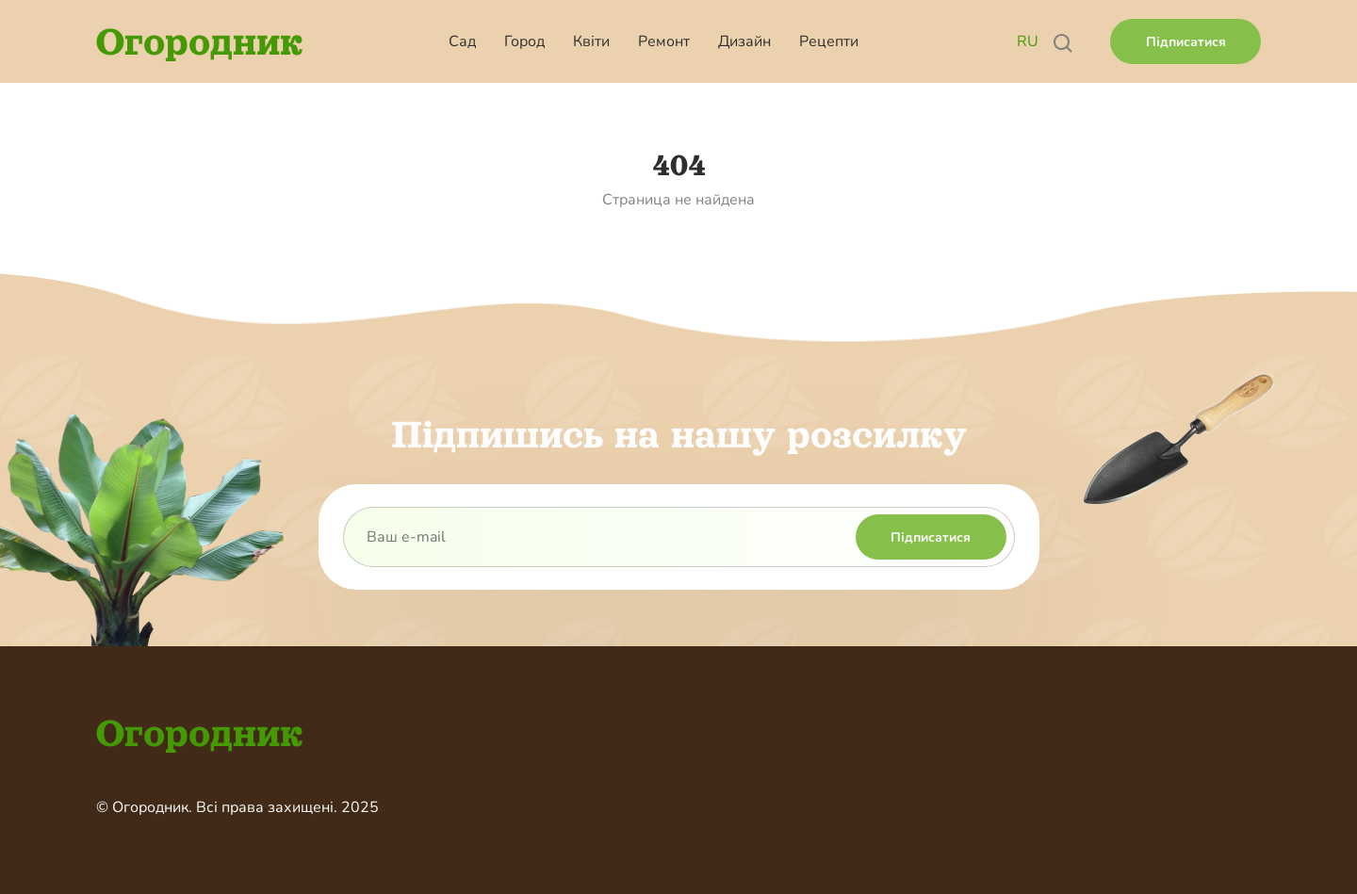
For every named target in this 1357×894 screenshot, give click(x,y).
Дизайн (744, 41)
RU (1027, 41)
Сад (462, 41)
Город (524, 41)
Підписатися (1186, 42)
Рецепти (828, 41)
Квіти (591, 41)
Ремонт (664, 41)
